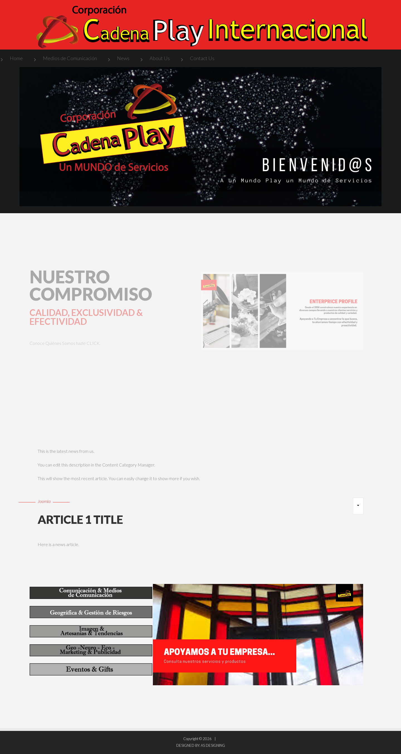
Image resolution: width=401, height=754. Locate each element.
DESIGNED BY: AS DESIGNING (200, 745)
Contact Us (202, 58)
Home (16, 58)
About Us (160, 58)
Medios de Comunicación (70, 58)
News (123, 58)
